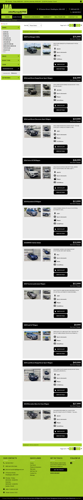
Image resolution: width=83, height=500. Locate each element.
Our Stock (17, 17)
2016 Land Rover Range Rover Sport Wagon (38, 78)
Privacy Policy (6, 498)
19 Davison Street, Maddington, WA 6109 (52, 9)
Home (7, 17)
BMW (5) (6, 34)
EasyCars (78, 498)
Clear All (5, 24)
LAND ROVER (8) (8, 44)
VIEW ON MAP (54, 473)
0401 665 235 (75, 9)
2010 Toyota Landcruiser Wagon (34, 284)
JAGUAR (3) (6, 42)
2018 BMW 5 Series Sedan (32, 243)
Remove (14, 73)
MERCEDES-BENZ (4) (9, 46)
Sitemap (32, 475)
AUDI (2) (5, 32)
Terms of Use (14, 498)
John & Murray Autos (6, 20)
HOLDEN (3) (7, 38)
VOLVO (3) (6, 50)
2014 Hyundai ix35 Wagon (32, 201)
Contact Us (33, 473)
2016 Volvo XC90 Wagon (32, 160)
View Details (60, 69)
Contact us (73, 17)
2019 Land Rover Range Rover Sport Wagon (38, 363)
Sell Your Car (60, 17)
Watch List (61, 64)
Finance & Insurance (32, 17)
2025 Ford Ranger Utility (32, 37)
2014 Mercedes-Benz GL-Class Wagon (36, 404)
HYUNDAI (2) (7, 40)
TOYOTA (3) (6, 48)
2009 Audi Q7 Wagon (31, 325)
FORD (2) (6, 36)
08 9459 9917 (76, 12)
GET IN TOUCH (59, 469)
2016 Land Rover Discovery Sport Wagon (37, 119)
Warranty (47, 17)
